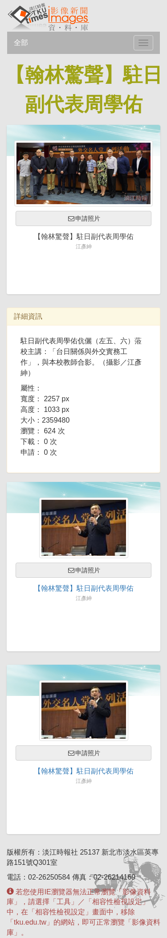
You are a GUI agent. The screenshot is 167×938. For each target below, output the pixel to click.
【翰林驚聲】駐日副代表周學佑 (84, 588)
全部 (21, 42)
